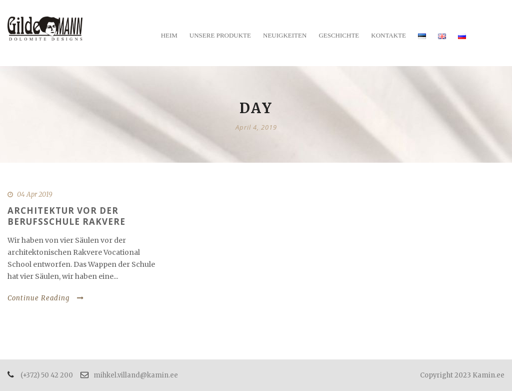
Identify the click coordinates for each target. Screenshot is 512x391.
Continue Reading (46, 298)
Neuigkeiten (284, 35)
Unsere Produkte (220, 35)
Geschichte (338, 35)
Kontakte (388, 35)
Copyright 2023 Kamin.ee (462, 375)
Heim (169, 35)
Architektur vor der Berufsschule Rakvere (67, 216)
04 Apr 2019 (34, 194)
